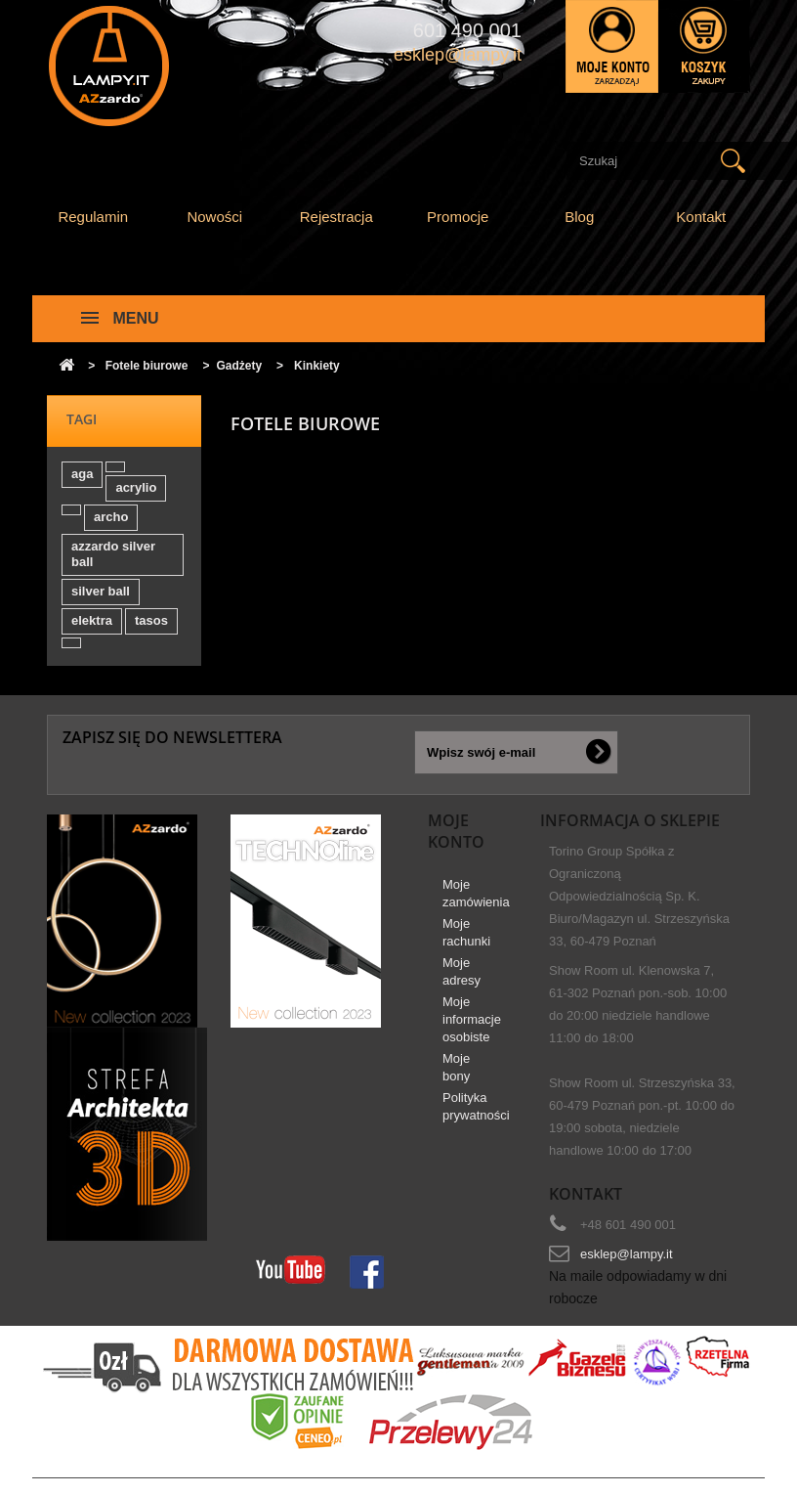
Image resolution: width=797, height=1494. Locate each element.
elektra (91, 620)
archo (111, 516)
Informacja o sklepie (630, 820)
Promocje (457, 216)
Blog (579, 216)
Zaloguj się (612, 46)
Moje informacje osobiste (471, 1019)
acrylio (135, 487)
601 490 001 (467, 30)
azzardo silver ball (113, 554)
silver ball (100, 591)
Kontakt (701, 216)
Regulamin (93, 216)
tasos (151, 620)
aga (82, 473)
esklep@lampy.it (626, 1254)
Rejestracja (336, 216)
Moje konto (456, 831)
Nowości (214, 216)
